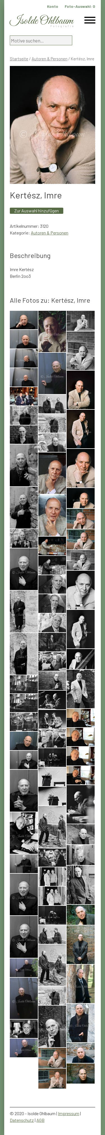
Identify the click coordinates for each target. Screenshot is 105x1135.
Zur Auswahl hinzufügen (36, 210)
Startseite (19, 58)
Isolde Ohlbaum (41, 21)
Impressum (68, 1113)
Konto (52, 6)
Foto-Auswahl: (80, 6)
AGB (40, 1120)
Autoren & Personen (49, 58)
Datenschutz (22, 1120)
